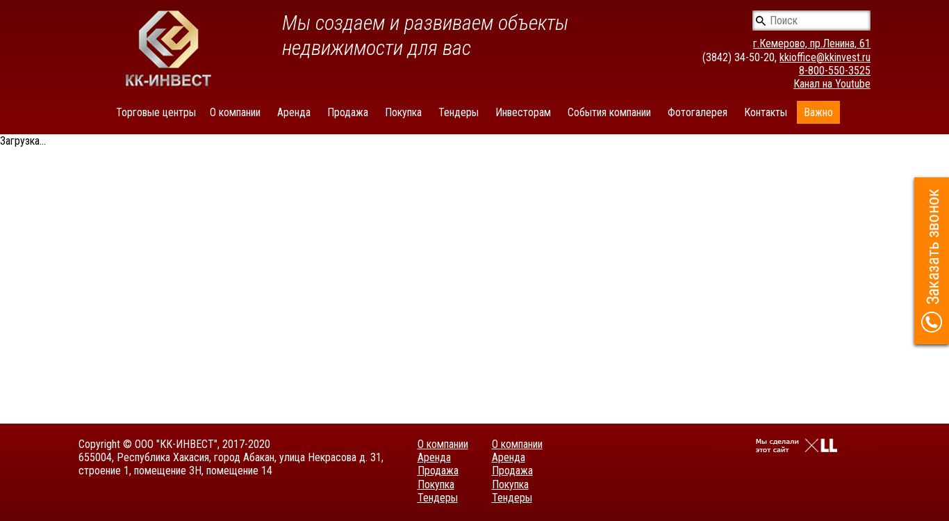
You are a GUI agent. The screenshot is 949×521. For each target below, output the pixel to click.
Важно (818, 112)
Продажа (347, 112)
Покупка (403, 112)
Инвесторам (523, 112)
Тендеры (458, 112)
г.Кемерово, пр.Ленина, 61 (811, 43)
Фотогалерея (697, 112)
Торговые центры (156, 112)
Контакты (765, 112)
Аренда (294, 112)
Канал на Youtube (831, 83)
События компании (609, 112)
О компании (235, 112)
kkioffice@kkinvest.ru (824, 57)
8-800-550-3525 (834, 70)
